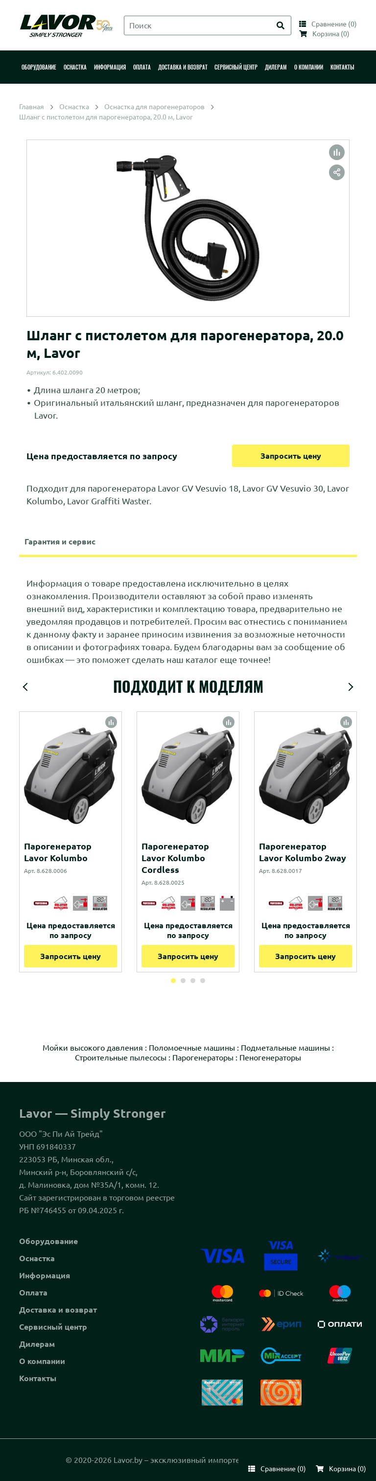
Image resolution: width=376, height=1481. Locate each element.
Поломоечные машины (192, 1047)
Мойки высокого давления (93, 1047)
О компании (42, 1361)
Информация (44, 1275)
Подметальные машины (285, 1047)
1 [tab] (173, 981)
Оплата (33, 1292)
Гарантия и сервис (59, 541)
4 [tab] (203, 981)
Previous (25, 687)
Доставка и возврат (58, 1309)
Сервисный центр (53, 1326)
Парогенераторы (203, 1057)
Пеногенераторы (270, 1057)
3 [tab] (193, 981)
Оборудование (48, 1241)
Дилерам (37, 1344)
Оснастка (37, 1258)
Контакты (37, 1378)
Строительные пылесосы (120, 1057)
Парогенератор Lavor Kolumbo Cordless (175, 857)
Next (350, 687)
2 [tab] (183, 981)
